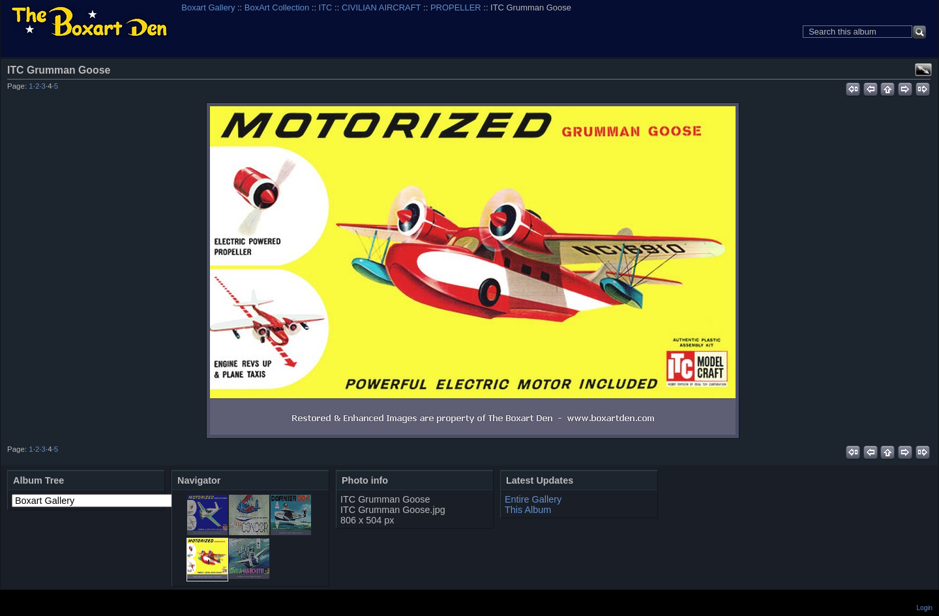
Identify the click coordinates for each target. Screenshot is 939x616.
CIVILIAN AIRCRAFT (381, 7)
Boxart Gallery (208, 7)
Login (924, 607)
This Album (528, 510)
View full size (923, 70)
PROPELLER (455, 7)
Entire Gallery (533, 499)
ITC (326, 7)
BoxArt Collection (277, 7)
